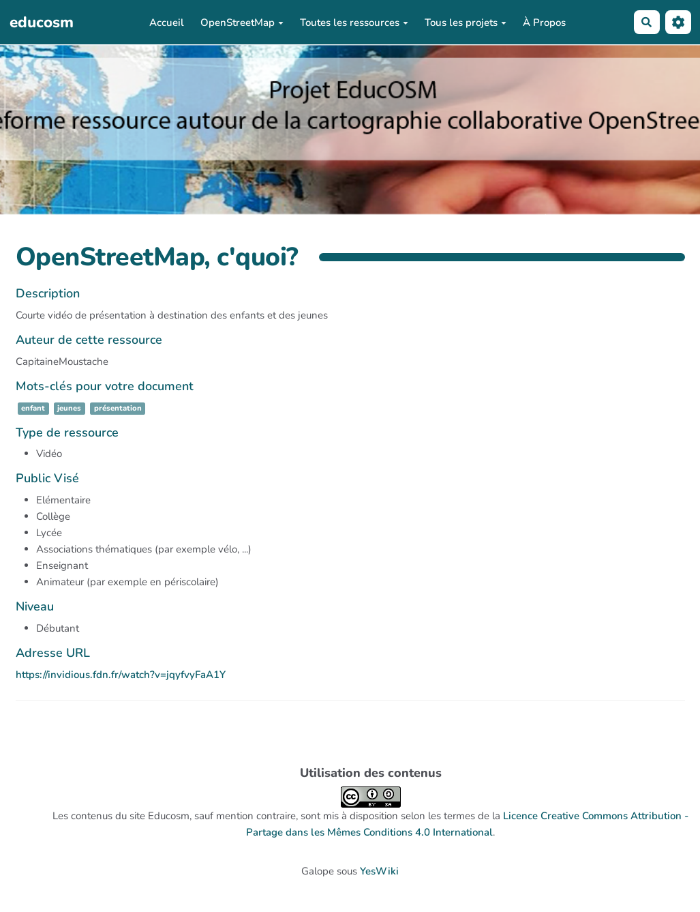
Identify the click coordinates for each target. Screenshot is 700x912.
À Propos (544, 22)
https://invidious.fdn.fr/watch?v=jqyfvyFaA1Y (121, 674)
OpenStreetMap (242, 22)
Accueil (166, 22)
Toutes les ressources (354, 22)
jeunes (69, 408)
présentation (118, 408)
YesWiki (379, 871)
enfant (33, 408)
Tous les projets (465, 22)
